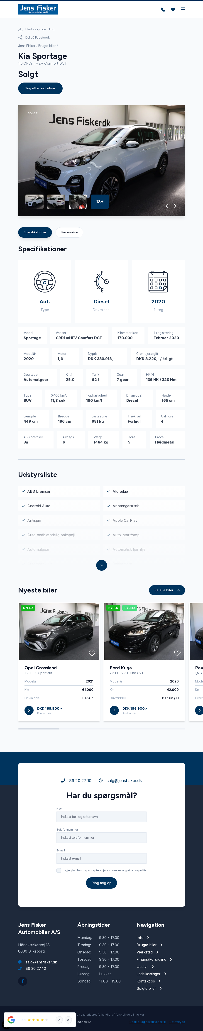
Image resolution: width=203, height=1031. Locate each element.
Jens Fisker (26, 46)
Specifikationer (35, 232)
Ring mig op (101, 883)
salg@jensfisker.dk (120, 780)
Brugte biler (47, 46)
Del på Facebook (34, 37)
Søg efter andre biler (40, 88)
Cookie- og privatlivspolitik (148, 1022)
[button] (167, 206)
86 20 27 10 (76, 780)
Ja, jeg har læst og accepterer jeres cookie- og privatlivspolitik (105, 870)
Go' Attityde (177, 1022)
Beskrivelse (69, 232)
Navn (59, 808)
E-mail (60, 850)
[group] (101, 160)
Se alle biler (167, 590)
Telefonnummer (67, 829)
